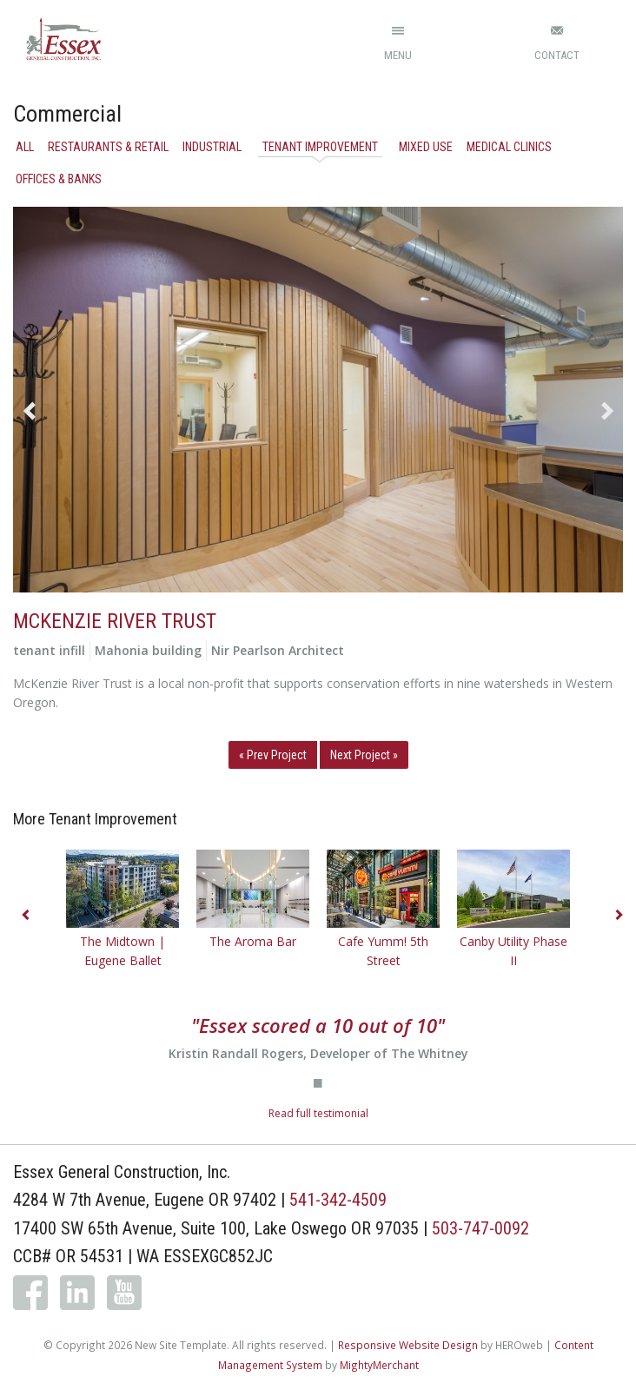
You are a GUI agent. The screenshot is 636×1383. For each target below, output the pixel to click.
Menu (398, 55)
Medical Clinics (509, 147)
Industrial (212, 147)
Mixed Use (426, 147)
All (25, 147)
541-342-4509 (338, 1199)
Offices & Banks (59, 179)
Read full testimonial (318, 1113)
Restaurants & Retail (108, 147)
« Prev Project (273, 755)
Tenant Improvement (320, 147)
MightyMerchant (379, 1365)
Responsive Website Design (408, 1345)
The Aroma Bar (252, 941)
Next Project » (364, 755)
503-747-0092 (480, 1228)
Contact (557, 55)
